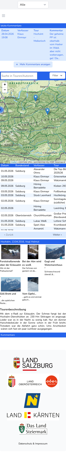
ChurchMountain (43, 215)
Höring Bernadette (40, 186)
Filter (58, 75)
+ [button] (5, 85)
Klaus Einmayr (41, 176)
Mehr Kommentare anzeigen (33, 64)
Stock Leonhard (42, 195)
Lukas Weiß (40, 221)
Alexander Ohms (39, 171)
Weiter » (57, 234)
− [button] (5, 90)
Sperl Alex (39, 224)
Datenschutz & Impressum (33, 443)
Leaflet (14, 162)
